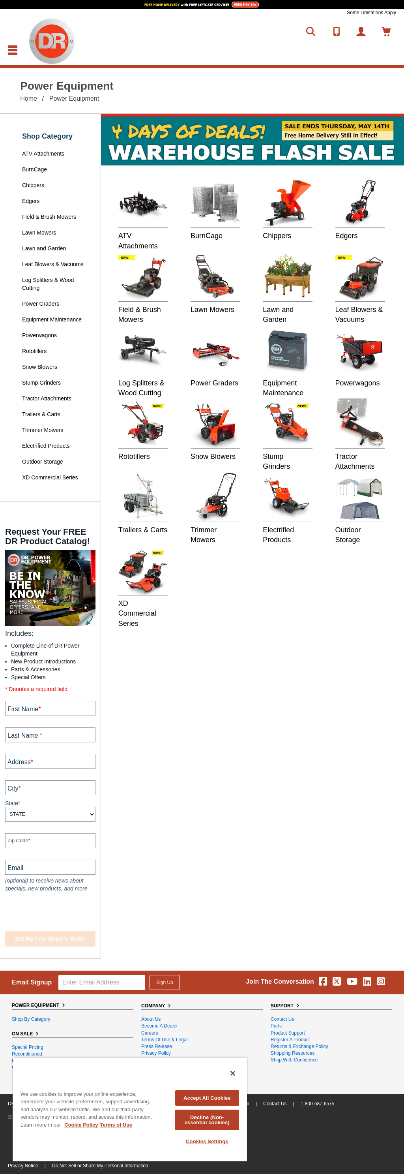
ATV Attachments (43, 153)
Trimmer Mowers (42, 430)
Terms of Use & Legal (164, 1040)
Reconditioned (27, 1054)
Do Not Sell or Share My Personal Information (100, 1165)
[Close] (232, 1073)
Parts (276, 1026)
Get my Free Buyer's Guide (50, 938)
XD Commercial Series (50, 477)
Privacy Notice (23, 1165)
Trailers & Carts (41, 414)
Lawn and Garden (44, 248)
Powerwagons (39, 335)
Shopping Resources (292, 1053)
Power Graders (40, 304)
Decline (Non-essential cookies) (207, 1119)
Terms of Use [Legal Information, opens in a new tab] (116, 1125)
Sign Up (164, 982)
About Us (151, 1019)
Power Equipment (74, 98)
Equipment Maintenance (52, 319)
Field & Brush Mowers (50, 217)
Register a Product (290, 1040)
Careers (149, 1033)
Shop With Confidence (294, 1060)
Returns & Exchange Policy (299, 1046)
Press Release (156, 1046)
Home (28, 98)
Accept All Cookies (207, 1098)
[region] (130, 1109)
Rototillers (34, 351)
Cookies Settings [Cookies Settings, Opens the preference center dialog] (207, 1141)
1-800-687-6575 (317, 1103)
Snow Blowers (39, 367)
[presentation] (53, 912)
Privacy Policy (156, 1053)
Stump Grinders (41, 382)
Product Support (288, 1033)
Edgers (30, 201)
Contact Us (282, 1019)
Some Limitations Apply (371, 12)
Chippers (34, 185)
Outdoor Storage (42, 461)
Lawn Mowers (39, 232)
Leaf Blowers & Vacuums (52, 264)
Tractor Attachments (46, 398)
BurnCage (34, 169)
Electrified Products (46, 446)
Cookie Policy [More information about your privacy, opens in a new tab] (81, 1125)
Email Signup (32, 982)
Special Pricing (27, 1047)
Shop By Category (31, 1019)
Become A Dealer (159, 1026)
